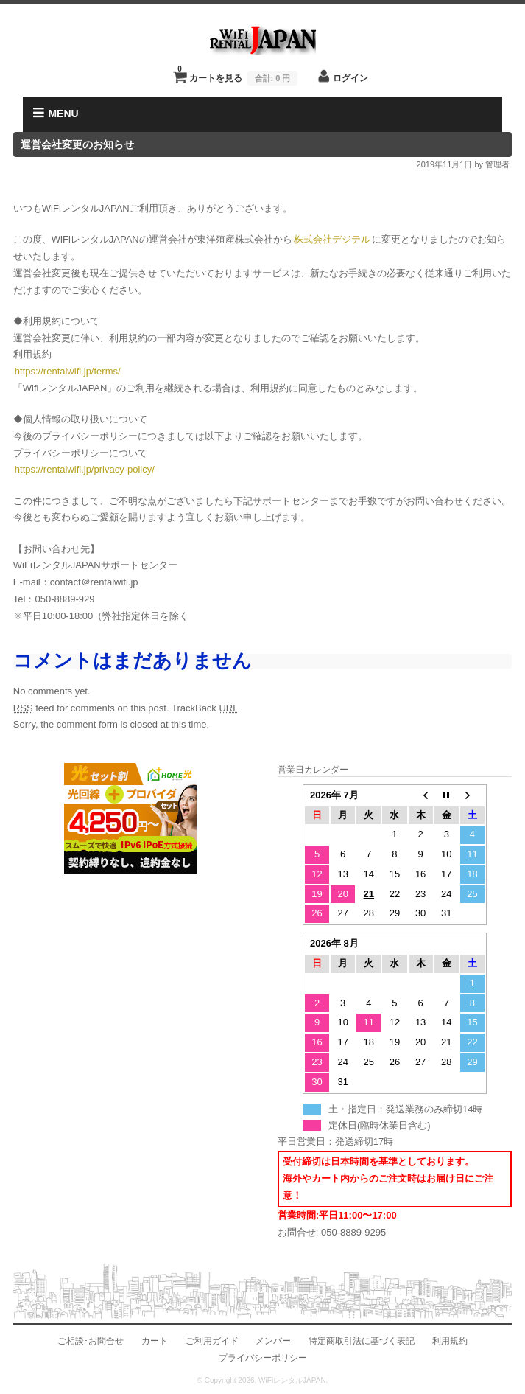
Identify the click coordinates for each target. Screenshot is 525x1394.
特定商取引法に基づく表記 (362, 1340)
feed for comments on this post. (91, 708)
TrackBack (205, 708)
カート (154, 1340)
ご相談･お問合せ (90, 1340)
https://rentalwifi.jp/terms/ (68, 371)
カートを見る (237, 74)
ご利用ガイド (212, 1340)
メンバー (273, 1340)
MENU (55, 113)
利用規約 (450, 1340)
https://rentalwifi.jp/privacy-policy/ (85, 469)
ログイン (350, 78)
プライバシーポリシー (263, 1357)
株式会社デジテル (332, 239)
